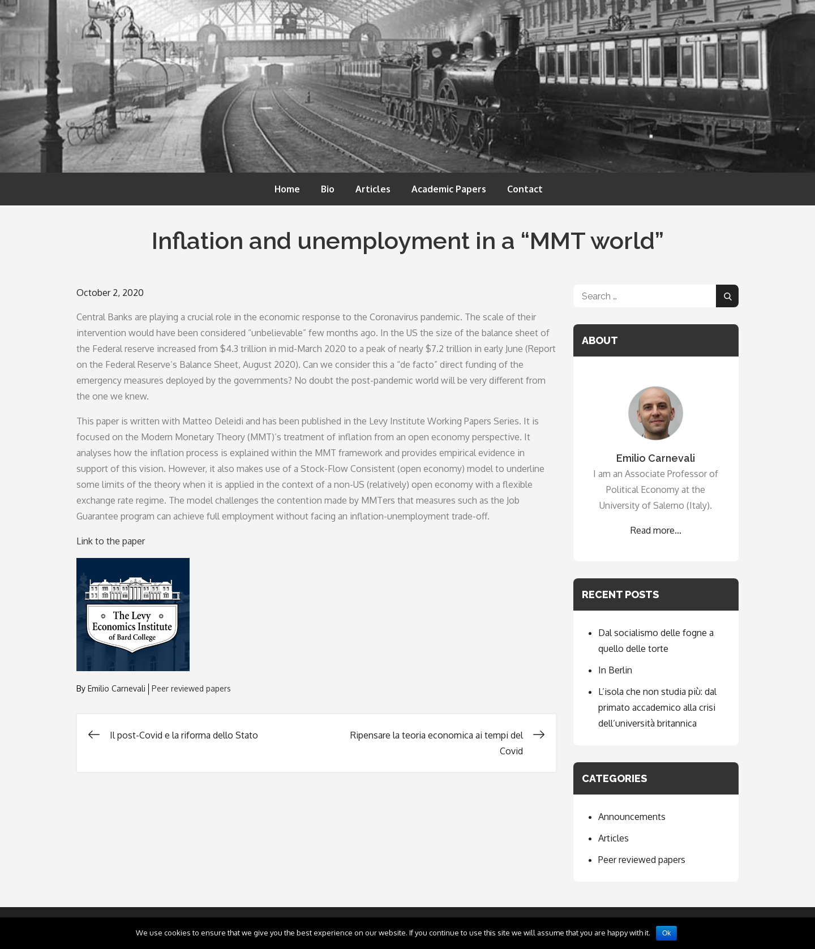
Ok (666, 933)
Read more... (655, 530)
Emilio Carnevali (116, 688)
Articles (373, 189)
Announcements (632, 816)
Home (287, 189)
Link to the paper (110, 541)
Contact (525, 189)
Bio (327, 189)
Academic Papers (448, 189)
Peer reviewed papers (191, 688)
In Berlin (615, 670)
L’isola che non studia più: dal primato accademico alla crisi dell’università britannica (657, 707)
